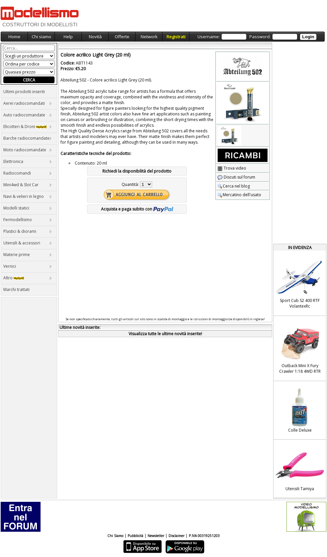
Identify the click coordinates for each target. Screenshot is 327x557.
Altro (27, 278)
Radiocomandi (27, 173)
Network (149, 37)
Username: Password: (256, 37)
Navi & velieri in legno (27, 196)
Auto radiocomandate (27, 115)
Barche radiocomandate (27, 138)
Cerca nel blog (233, 186)
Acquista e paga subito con (137, 209)
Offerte (122, 37)
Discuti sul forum (236, 177)
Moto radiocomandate (27, 150)
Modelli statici (27, 208)
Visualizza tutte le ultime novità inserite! (165, 334)
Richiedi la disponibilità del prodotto (136, 171)
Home (14, 37)
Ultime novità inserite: (79, 327)
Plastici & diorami (27, 231)
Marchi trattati (16, 289)
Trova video (231, 168)
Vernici (27, 266)
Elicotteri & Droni (27, 126)
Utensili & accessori (27, 243)
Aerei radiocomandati (27, 103)
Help (68, 37)
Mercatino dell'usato (239, 195)
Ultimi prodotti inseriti (24, 91)
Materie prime (27, 254)
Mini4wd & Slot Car (27, 185)
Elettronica (27, 161)
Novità (95, 37)
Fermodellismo (27, 219)
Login (308, 36)
